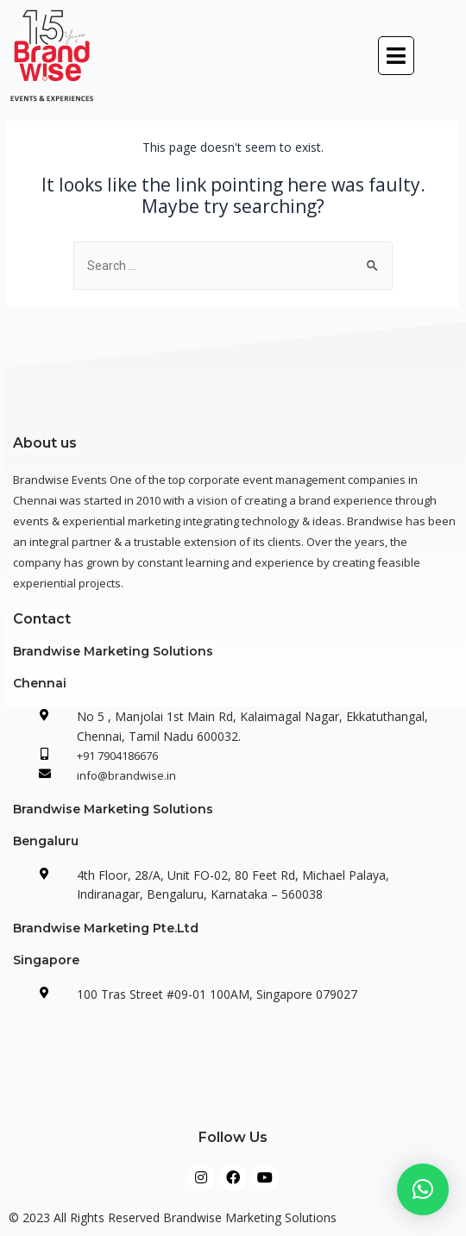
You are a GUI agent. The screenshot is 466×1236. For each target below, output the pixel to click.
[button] (396, 55)
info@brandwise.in (126, 775)
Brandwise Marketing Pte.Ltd (105, 928)
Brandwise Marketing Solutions (113, 651)
